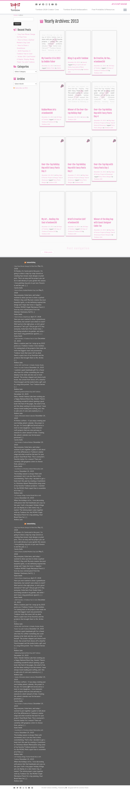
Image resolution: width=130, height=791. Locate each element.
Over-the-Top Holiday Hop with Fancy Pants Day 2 (77, 167)
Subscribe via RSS (21, 88)
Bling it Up (76, 65)
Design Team (110, 123)
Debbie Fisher (50, 68)
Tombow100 (104, 70)
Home (15, 15)
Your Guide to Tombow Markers (23, 442)
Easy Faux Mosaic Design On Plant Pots (25, 266)
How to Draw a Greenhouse (22, 317)
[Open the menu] (125, 10)
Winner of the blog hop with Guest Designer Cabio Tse (103, 222)
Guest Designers (106, 235)
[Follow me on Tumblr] (50, 4)
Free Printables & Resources (103, 9)
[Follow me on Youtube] (53, 4)
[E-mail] (37, 4)
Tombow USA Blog (31, 262)
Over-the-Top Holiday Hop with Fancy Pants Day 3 (51, 167)
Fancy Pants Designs (105, 177)
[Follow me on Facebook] (44, 4)
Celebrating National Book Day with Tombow (27, 392)
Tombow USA (98, 73)
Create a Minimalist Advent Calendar (24, 416)
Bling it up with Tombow (78, 58)
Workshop (78, 69)
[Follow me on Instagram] (47, 4)
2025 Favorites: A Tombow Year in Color (25, 338)
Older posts (47, 252)
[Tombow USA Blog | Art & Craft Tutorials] (15, 7)
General (58, 66)
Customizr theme (83, 788)
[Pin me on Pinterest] (56, 4)
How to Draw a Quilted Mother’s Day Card (26, 290)
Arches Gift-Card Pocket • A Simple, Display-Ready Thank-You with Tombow (26, 59)
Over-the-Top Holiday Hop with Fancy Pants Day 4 (103, 113)
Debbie (59, 68)
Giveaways (103, 125)
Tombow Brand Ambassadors (75, 9)
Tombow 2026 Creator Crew (47, 9)
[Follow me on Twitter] (40, 4)
